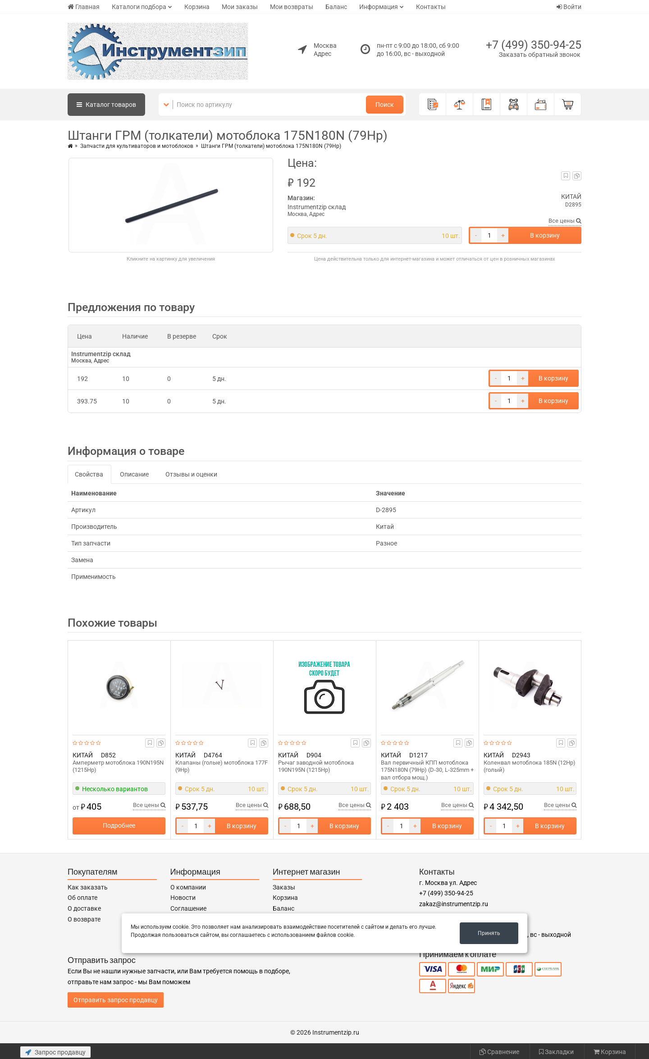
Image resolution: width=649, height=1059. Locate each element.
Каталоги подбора (139, 6)
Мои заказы (240, 6)
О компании (188, 887)
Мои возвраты (291, 6)
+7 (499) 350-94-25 (533, 44)
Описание (134, 474)
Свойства (89, 474)
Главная (84, 6)
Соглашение (188, 908)
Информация (378, 6)
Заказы (284, 887)
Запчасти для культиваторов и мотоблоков (136, 146)
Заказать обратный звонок (539, 54)
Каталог (106, 104)
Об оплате (82, 897)
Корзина (197, 6)
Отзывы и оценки (191, 474)
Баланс (336, 6)
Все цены (564, 220)
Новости (183, 897)
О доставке (84, 908)
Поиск (384, 104)
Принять (489, 933)
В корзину (545, 235)
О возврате (84, 919)
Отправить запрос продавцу (115, 1000)
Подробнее (119, 825)
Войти (569, 6)
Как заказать (88, 887)
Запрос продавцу (55, 1052)
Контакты (431, 6)
